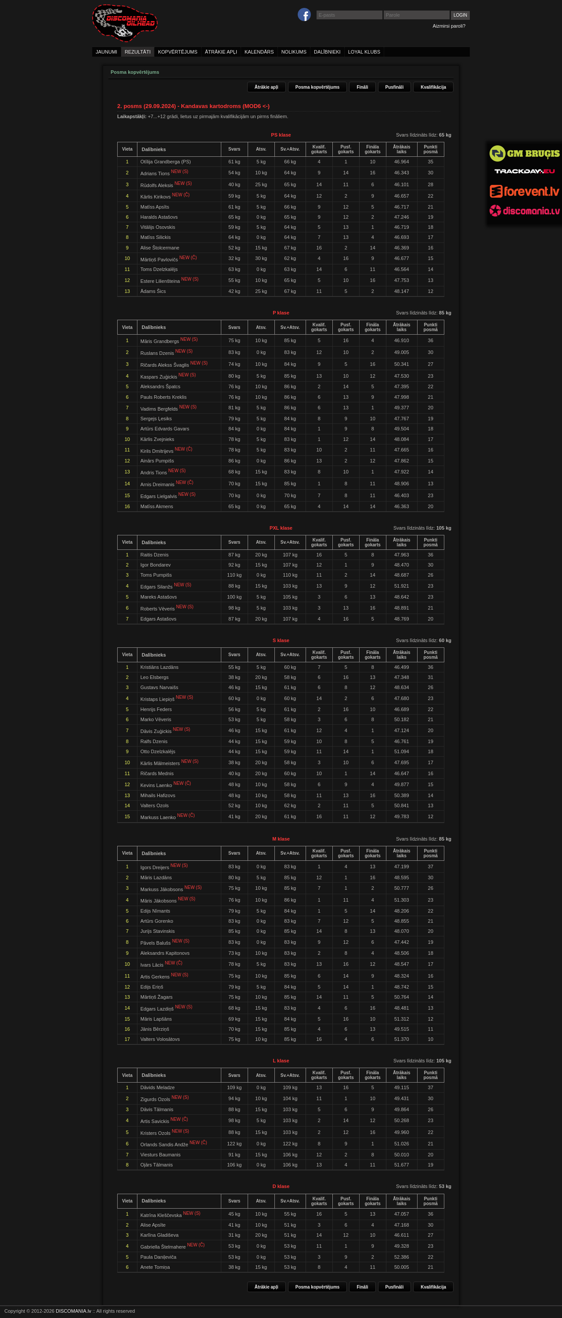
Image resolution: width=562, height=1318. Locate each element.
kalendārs (259, 51)
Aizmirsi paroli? (448, 26)
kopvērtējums (178, 51)
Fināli (362, 87)
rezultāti (138, 51)
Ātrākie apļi (266, 87)
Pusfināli (394, 87)
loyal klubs (364, 51)
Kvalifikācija (433, 87)
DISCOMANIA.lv (73, 1311)
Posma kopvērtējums (317, 87)
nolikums (293, 51)
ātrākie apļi (221, 51)
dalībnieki (327, 51)
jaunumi (106, 51)
